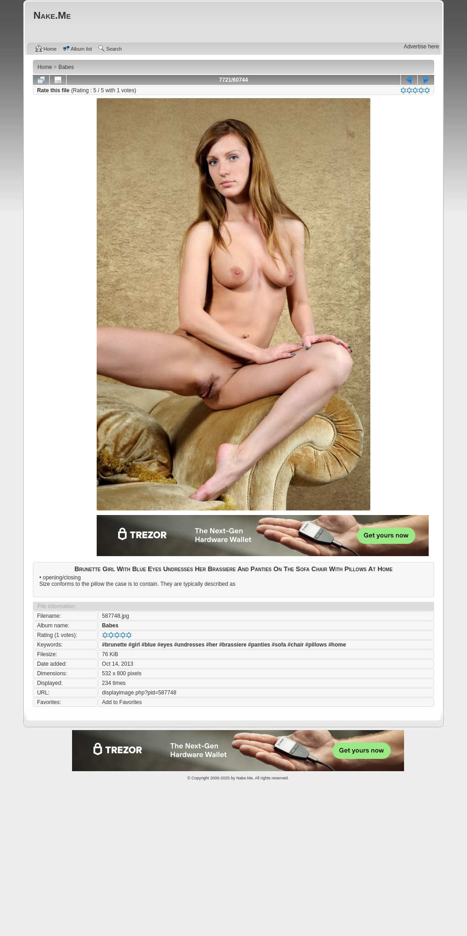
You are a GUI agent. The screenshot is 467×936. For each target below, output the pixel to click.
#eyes (164, 645)
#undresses (189, 645)
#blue (148, 645)
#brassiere (232, 645)
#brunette (114, 645)
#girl (134, 645)
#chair (296, 645)
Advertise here (421, 46)
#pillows (316, 645)
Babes (110, 625)
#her (212, 645)
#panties (259, 645)
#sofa (279, 645)
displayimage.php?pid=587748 (139, 692)
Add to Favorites (122, 702)
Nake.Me (244, 778)
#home (337, 645)
